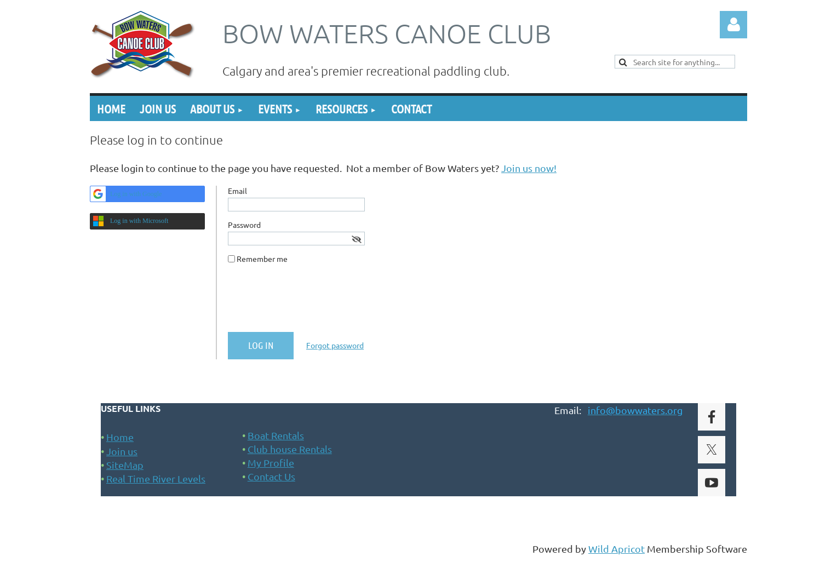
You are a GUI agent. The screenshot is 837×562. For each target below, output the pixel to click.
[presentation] (311, 302)
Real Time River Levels (155, 478)
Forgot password (335, 345)
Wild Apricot (616, 548)
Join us (121, 451)
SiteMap (125, 465)
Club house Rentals (290, 449)
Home (120, 437)
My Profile (271, 462)
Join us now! (529, 168)
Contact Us (271, 476)
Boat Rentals (276, 435)
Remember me (262, 258)
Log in (733, 24)
